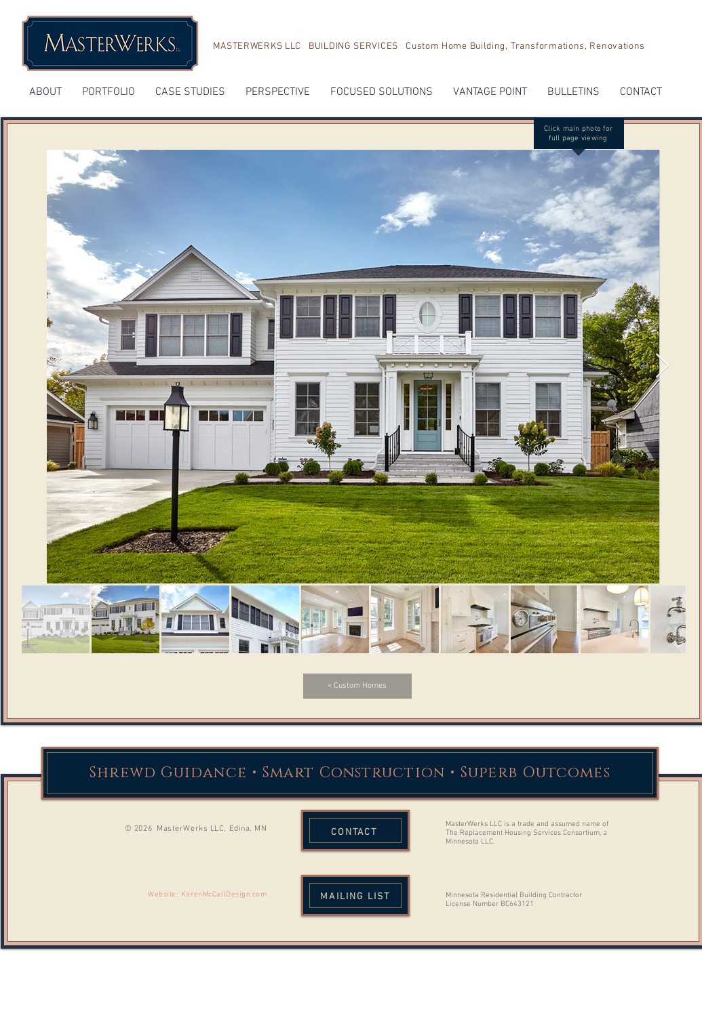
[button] (45, 92)
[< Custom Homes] (357, 686)
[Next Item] (662, 366)
